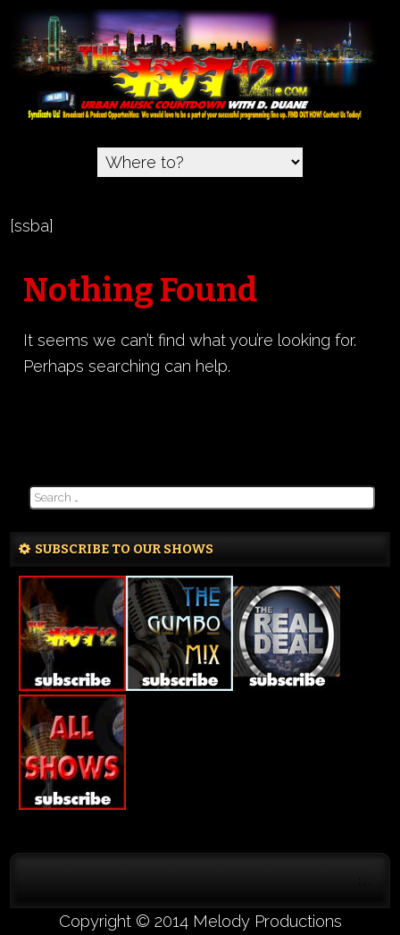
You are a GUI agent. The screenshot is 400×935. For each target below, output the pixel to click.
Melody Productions (267, 921)
